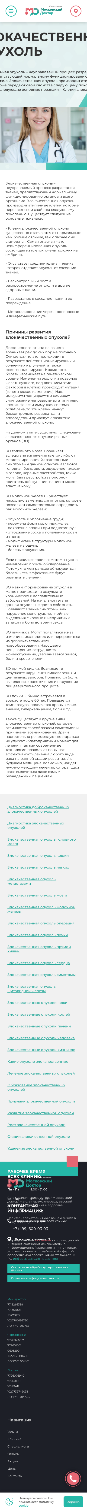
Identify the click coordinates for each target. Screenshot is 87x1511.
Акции (12, 1461)
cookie (24, 1505)
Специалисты (18, 1446)
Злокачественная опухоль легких (38, 867)
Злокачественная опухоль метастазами (31, 881)
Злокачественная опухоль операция (40, 923)
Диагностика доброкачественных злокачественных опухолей (38, 809)
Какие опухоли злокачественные (37, 1061)
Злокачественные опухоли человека (41, 1038)
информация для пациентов (35, 1258)
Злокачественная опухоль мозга (37, 895)
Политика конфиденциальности (35, 1278)
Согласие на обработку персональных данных (39, 1269)
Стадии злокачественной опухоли (38, 1136)
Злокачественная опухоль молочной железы (41, 909)
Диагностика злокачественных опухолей (35, 825)
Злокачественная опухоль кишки (38, 855)
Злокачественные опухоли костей (38, 1014)
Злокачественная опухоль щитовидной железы (31, 988)
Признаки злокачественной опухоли (41, 1101)
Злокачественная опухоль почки (37, 935)
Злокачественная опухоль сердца (38, 963)
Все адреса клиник (33, 1239)
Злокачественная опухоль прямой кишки (39, 949)
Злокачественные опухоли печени (39, 1026)
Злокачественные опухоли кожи (37, 1002)
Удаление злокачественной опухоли (40, 1148)
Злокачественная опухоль (29, 780)
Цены (11, 1468)
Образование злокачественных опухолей (36, 1087)
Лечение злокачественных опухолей (41, 1073)
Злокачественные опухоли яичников (41, 1050)
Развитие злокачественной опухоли (40, 1113)
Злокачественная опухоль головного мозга (41, 841)
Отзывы (13, 1454)
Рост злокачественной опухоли (36, 1125)
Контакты (14, 1476)
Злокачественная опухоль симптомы (41, 974)
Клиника (14, 1439)
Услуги (12, 1431)
